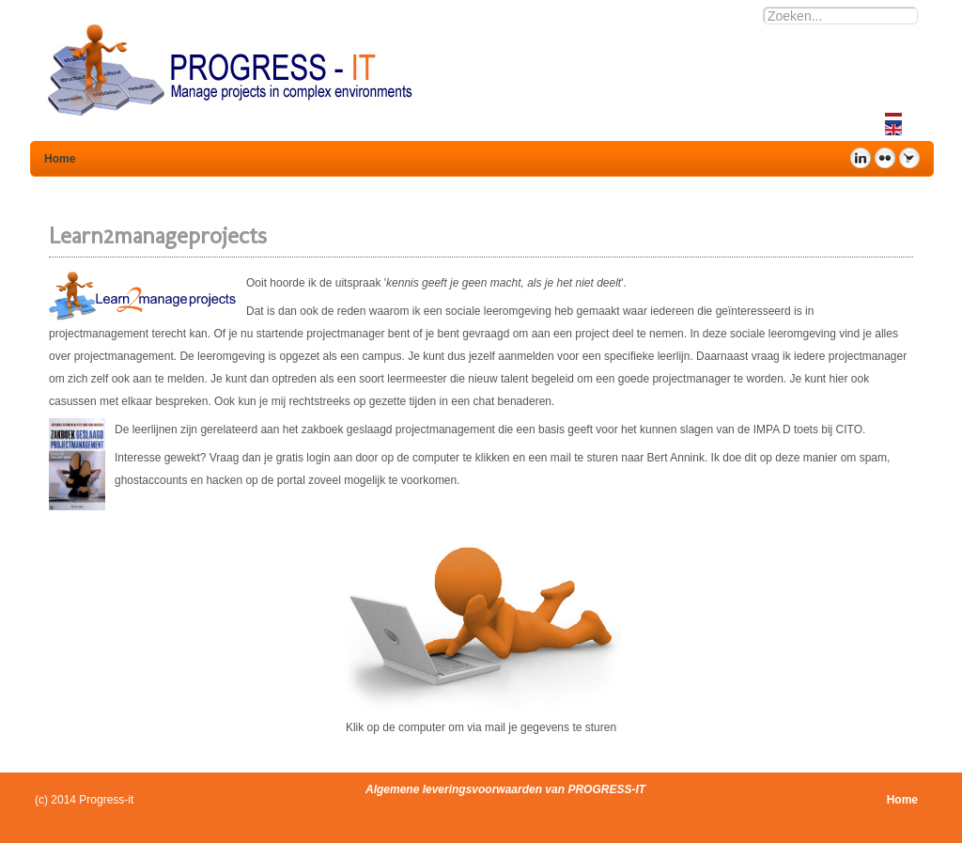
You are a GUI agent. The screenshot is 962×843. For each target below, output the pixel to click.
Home (902, 799)
